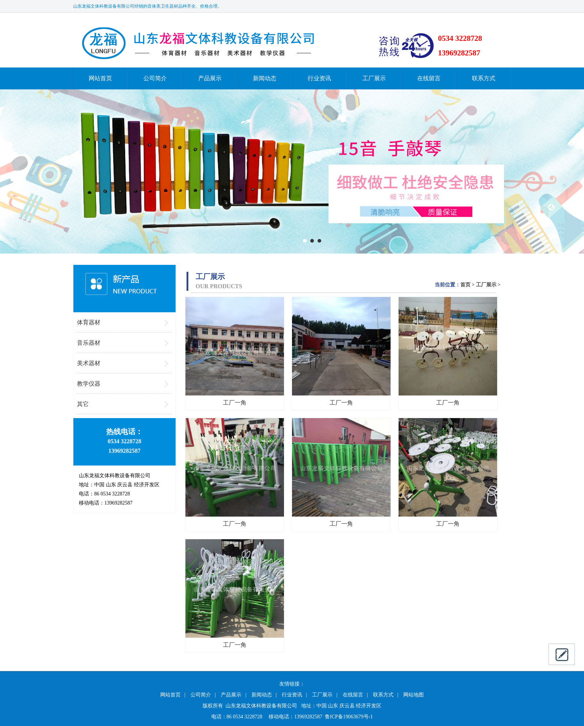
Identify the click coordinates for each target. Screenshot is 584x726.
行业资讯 (319, 78)
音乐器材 (88, 343)
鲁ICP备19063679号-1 (349, 716)
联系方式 (483, 78)
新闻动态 (264, 78)
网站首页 (100, 78)
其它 (83, 404)
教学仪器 (88, 384)
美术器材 (88, 363)
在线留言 (429, 78)
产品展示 (210, 78)
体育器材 (88, 322)
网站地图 (413, 695)
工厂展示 (374, 78)
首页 (465, 284)
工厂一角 (234, 402)
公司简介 (155, 78)
